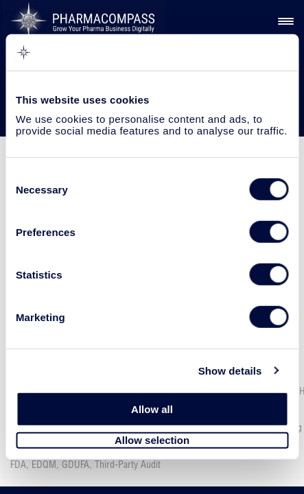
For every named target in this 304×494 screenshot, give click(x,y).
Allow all (152, 409)
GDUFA (75, 464)
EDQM (44, 464)
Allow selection (152, 440)
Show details (230, 370)
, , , (85, 464)
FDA (18, 464)
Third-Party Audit (128, 464)
